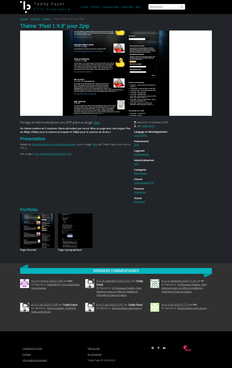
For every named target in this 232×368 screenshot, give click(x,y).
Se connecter (95, 354)
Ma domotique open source (127, 308)
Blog (138, 7)
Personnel (139, 201)
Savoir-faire (127, 7)
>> (182, 6)
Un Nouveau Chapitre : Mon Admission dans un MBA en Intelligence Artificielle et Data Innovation (119, 291)
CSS (136, 135)
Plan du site (94, 348)
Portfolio (94, 7)
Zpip (97, 122)
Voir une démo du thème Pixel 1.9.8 (52, 153)
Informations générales (34, 360)
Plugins (46, 18)
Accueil (84, 7)
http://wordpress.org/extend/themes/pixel (54, 144)
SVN (136, 163)
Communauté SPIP (144, 182)
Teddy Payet (147, 126)
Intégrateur (140, 192)
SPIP (136, 144)
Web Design (140, 173)
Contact (26, 354)
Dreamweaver (141, 154)
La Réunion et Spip (32, 348)
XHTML (143, 135)
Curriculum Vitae (110, 7)
